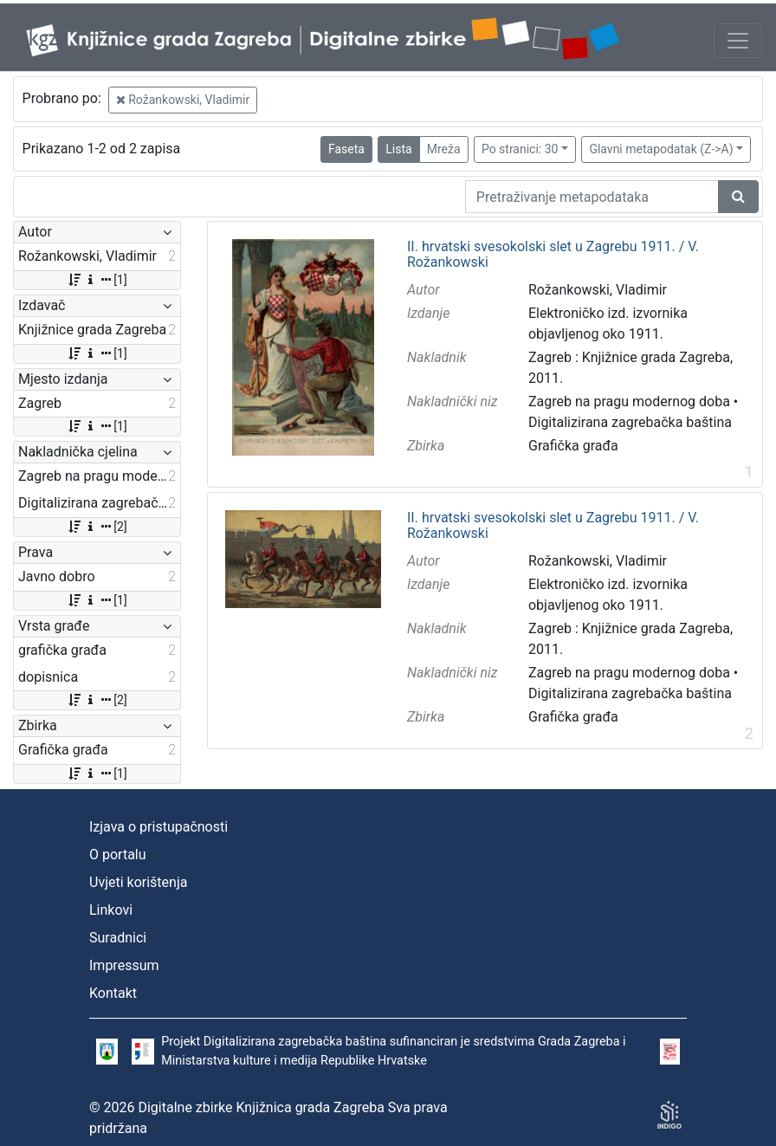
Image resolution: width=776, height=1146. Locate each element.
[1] (96, 280)
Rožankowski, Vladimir (182, 100)
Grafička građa (573, 445)
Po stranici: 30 (520, 149)
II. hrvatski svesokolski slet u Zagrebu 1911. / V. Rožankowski (553, 254)
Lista (398, 149)
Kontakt (113, 993)
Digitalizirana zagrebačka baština (630, 422)
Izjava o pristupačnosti (158, 827)
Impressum (124, 965)
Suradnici (117, 937)
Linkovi (111, 910)
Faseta (346, 149)
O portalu (117, 854)
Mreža (444, 149)
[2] (96, 527)
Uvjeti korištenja (138, 882)
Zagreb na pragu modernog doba (629, 401)
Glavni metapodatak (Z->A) (661, 149)
